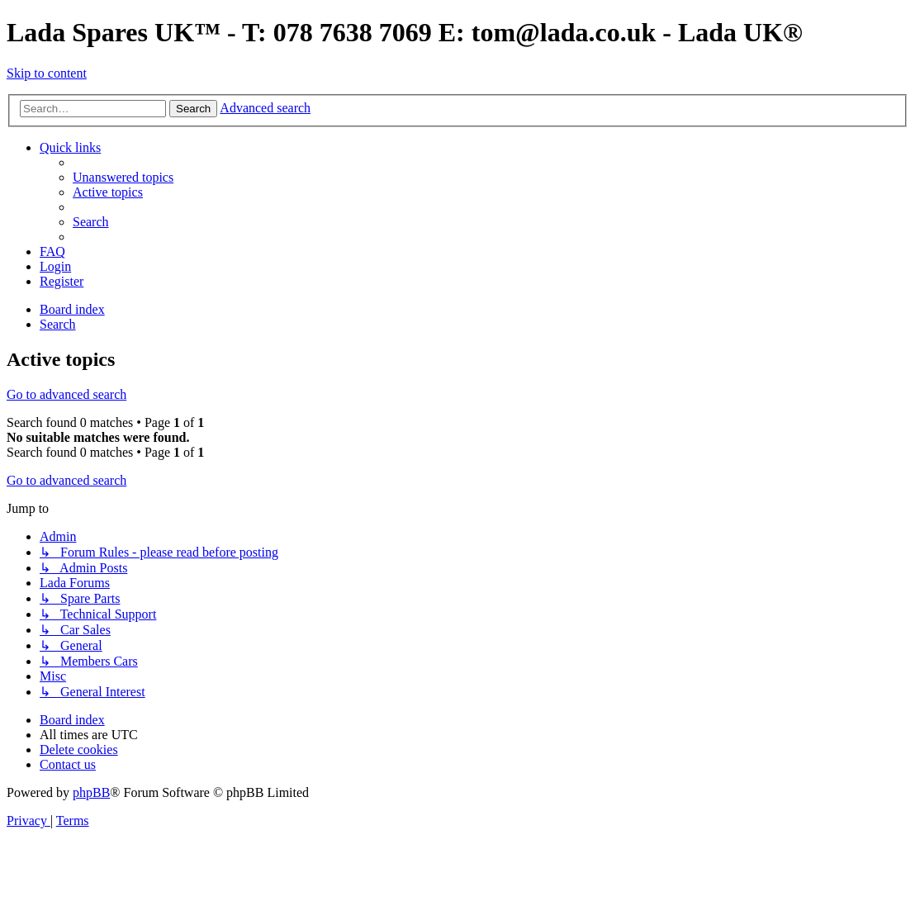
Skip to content (47, 73)
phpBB (91, 792)
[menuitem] (123, 177)
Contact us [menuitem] (68, 764)
